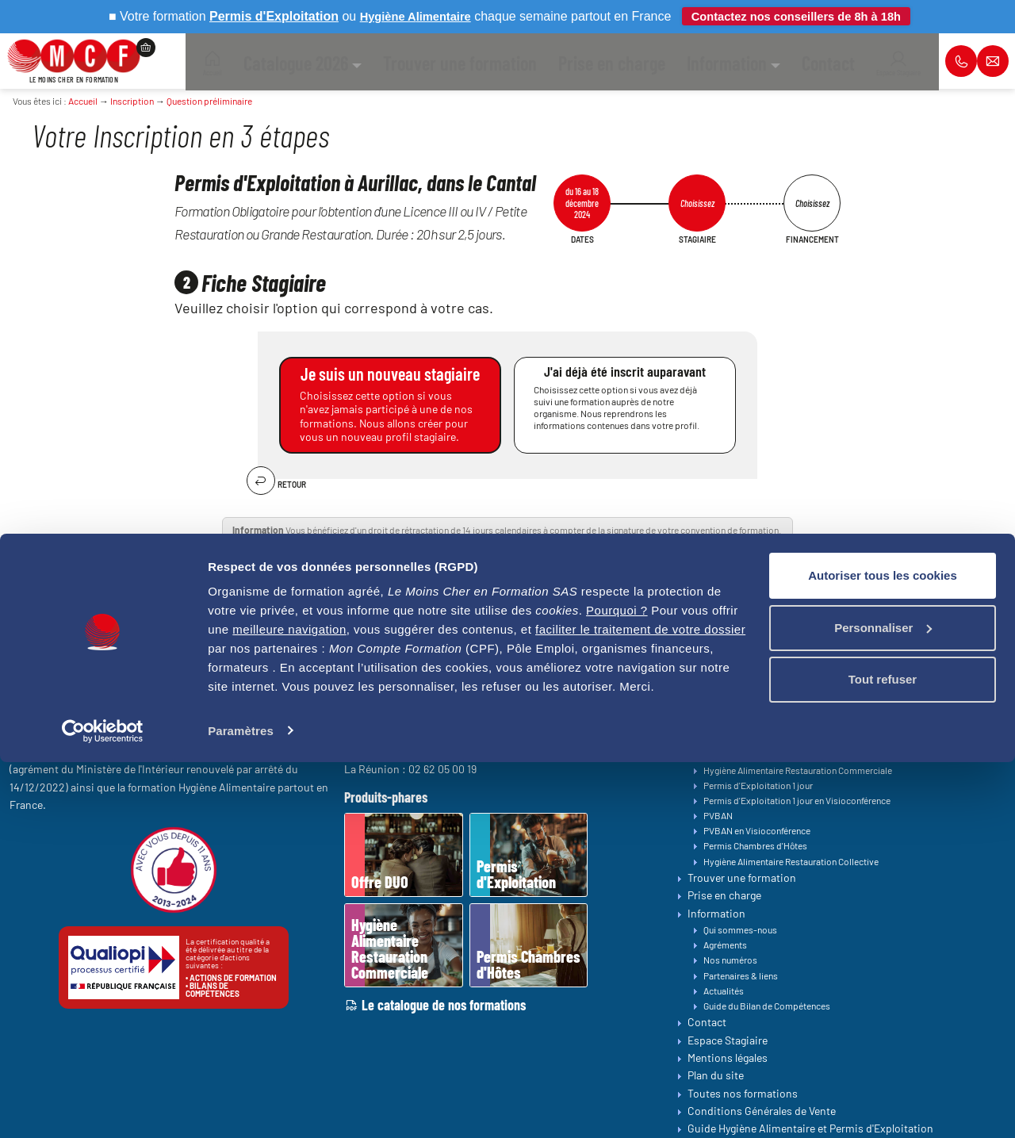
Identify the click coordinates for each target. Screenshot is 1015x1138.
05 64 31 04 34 (439, 753)
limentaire (434, 16)
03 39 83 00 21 (430, 722)
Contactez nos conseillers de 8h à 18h (801, 16)
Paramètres (241, 1106)
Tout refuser (882, 1056)
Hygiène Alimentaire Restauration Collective (791, 861)
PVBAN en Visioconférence (756, 831)
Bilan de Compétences (748, 709)
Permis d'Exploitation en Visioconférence (785, 755)
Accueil (83, 100)
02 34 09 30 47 (445, 707)
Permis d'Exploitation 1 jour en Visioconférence (797, 800)
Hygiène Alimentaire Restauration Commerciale (797, 770)
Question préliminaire (209, 100)
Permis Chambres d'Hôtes (755, 846)
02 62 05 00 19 (442, 769)
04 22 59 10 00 (427, 738)
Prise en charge (724, 895)
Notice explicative (639, 541)
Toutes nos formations (748, 724)
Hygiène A (373, 16)
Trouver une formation (742, 877)
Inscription (132, 100)
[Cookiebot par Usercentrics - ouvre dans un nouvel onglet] (102, 1107)
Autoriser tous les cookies (882, 952)
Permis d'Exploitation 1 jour (758, 785)
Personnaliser (883, 1003)
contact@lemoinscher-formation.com (142, 727)
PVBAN (718, 815)
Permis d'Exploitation (747, 739)
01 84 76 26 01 (451, 691)
